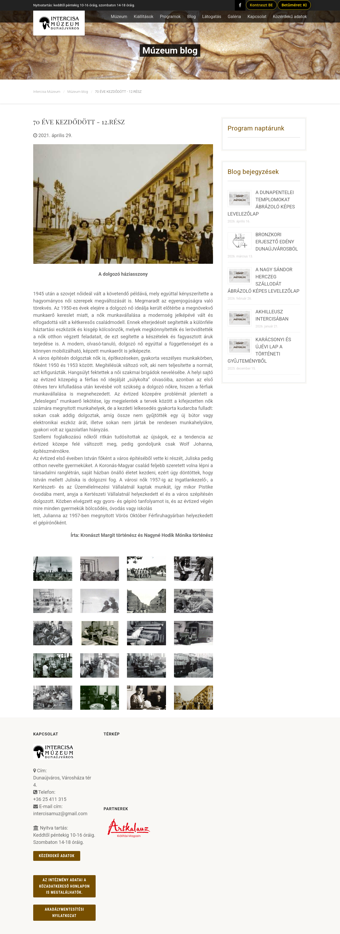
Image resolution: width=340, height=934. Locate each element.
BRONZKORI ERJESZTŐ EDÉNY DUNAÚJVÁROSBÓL (277, 242)
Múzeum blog (77, 92)
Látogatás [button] (211, 16)
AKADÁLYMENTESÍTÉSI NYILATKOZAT (64, 912)
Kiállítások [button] (144, 16)
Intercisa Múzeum (46, 92)
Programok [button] (170, 16)
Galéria (234, 16)
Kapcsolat (257, 16)
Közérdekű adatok (57, 856)
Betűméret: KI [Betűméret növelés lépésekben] (294, 4)
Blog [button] (191, 16)
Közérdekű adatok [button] (290, 16)
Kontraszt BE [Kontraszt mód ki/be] (261, 4)
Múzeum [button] (119, 16)
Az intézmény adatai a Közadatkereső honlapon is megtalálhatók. (64, 886)
